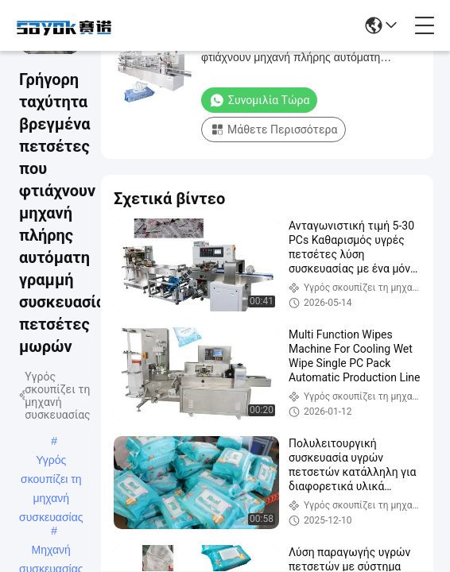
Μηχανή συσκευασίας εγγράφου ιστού (51, 551)
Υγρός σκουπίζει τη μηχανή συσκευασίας (51, 462)
